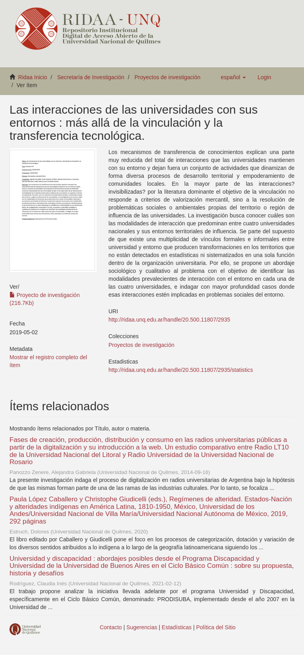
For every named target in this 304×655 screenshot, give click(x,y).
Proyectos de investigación (168, 77)
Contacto (111, 627)
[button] (233, 77)
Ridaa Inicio (32, 77)
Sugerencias (141, 627)
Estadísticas (177, 627)
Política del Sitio (216, 627)
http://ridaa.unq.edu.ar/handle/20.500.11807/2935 (169, 319)
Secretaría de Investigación (91, 77)
